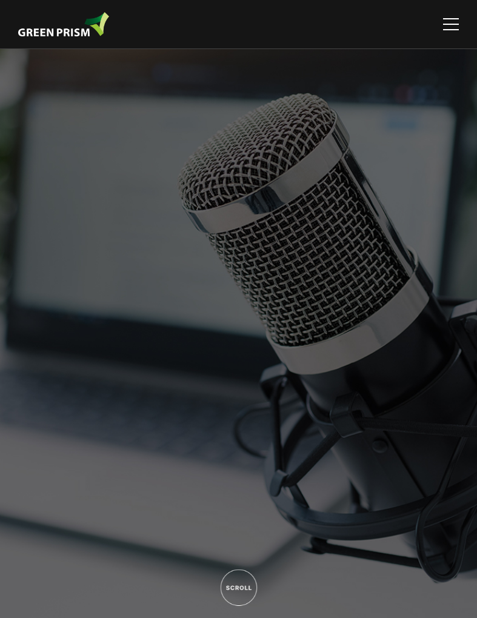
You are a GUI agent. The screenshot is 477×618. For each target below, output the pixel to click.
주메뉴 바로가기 (0, 0)
